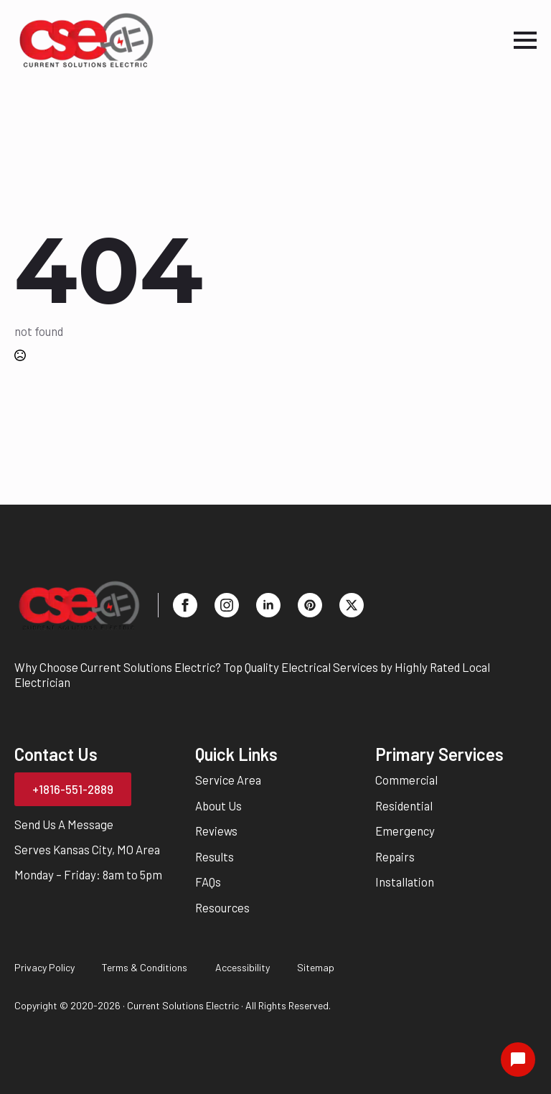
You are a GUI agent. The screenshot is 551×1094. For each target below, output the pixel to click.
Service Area (228, 779)
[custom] (310, 605)
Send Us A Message (63, 824)
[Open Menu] (525, 40)
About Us (218, 805)
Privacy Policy (44, 967)
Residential (404, 805)
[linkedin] (268, 605)
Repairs (395, 856)
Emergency (405, 830)
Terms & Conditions (144, 967)
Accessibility (242, 967)
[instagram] (227, 605)
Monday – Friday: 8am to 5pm (88, 874)
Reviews (216, 830)
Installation (404, 881)
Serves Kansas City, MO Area (87, 849)
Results (214, 856)
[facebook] (185, 605)
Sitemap (315, 967)
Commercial (406, 779)
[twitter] (351, 605)
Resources (222, 907)
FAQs (208, 881)
